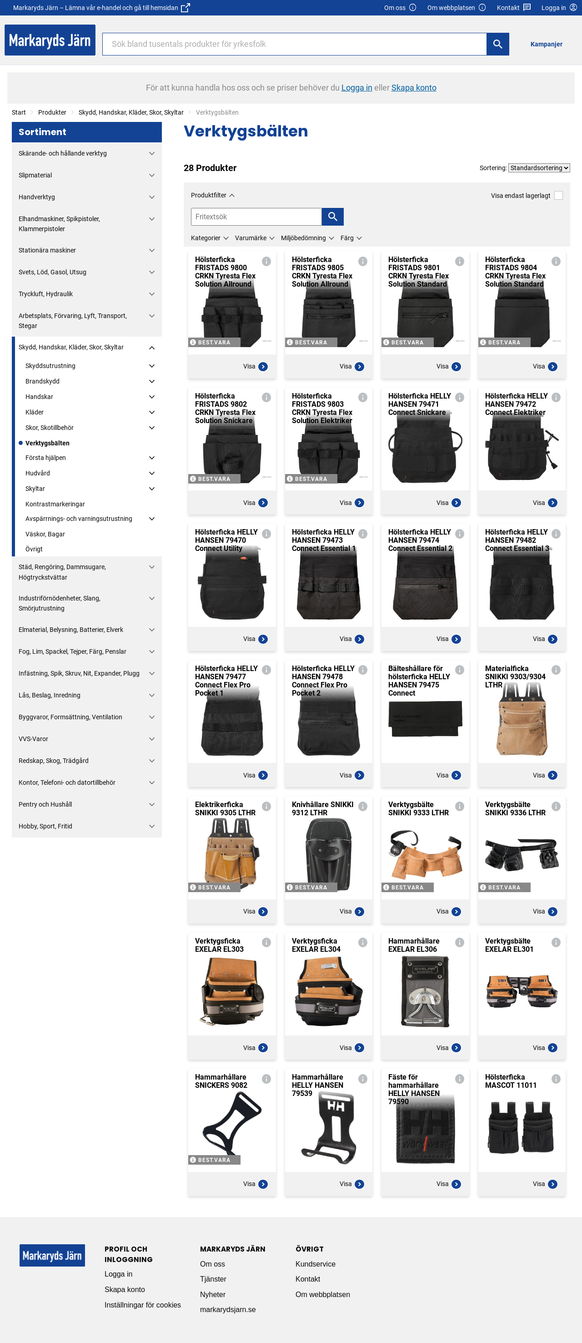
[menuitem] (549, 44)
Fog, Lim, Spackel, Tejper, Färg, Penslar (72, 651)
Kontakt (514, 8)
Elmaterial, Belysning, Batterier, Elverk (71, 629)
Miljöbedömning (303, 238)
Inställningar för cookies (143, 1305)
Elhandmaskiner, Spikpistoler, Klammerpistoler (59, 223)
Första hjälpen (45, 457)
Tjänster (213, 1279)
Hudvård (37, 473)
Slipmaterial (35, 175)
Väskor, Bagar (45, 534)
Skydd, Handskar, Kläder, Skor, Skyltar (131, 112)
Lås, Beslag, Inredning (49, 695)
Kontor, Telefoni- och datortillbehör (67, 782)
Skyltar (35, 488)
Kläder (34, 412)
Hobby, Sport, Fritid (45, 826)
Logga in (118, 1274)
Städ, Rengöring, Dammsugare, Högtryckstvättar (62, 572)
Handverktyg (37, 197)
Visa (256, 366)
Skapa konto (125, 1289)
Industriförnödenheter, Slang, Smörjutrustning (59, 603)
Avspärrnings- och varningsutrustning (78, 518)
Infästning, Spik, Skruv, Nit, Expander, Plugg (79, 673)
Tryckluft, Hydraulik (46, 294)
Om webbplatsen (457, 8)
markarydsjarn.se (228, 1309)
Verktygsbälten (47, 443)
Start (19, 112)
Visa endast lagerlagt (527, 195)
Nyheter (213, 1294)
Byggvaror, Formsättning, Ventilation (70, 717)
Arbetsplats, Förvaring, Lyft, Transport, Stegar (73, 320)
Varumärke (250, 238)
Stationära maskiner (47, 250)
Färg (347, 238)
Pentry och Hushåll (45, 804)
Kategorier (206, 238)
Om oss (400, 8)
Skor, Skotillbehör (49, 427)
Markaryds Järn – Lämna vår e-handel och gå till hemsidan (101, 7)
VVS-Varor (33, 738)
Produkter (52, 112)
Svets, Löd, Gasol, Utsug (52, 272)
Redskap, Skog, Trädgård (54, 760)
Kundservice (316, 1264)
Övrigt (34, 549)
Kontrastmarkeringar (55, 504)
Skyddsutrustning (50, 365)
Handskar (39, 396)
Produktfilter (208, 195)
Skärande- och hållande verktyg (63, 153)
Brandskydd (42, 381)
